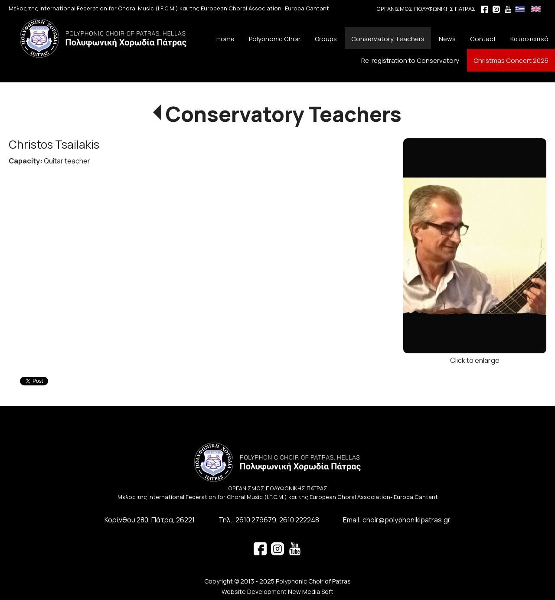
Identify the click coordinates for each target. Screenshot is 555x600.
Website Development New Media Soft (277, 591)
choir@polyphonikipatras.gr (406, 520)
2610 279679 (255, 520)
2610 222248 (299, 520)
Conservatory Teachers (284, 114)
